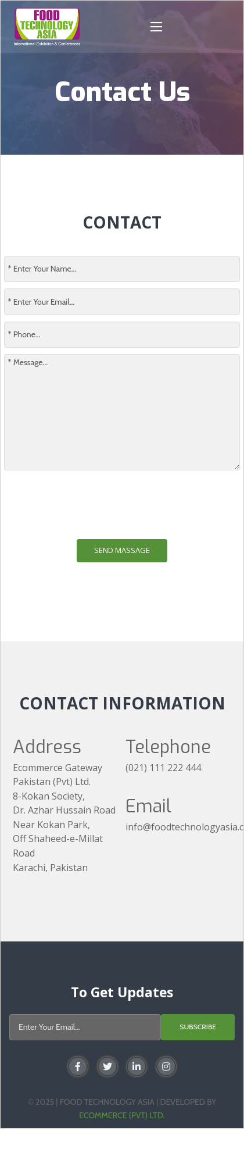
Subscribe (198, 1026)
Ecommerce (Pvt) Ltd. (121, 1115)
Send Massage (122, 550)
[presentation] (92, 504)
